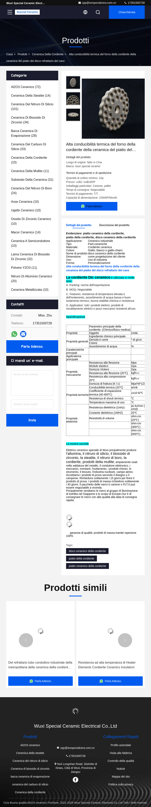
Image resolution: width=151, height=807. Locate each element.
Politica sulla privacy (120, 784)
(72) (26, 87)
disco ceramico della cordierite (87, 551)
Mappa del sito (121, 776)
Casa (9, 54)
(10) (29, 160)
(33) (28, 147)
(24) (31, 191)
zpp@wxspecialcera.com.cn (97, 2)
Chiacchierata (126, 12)
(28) (24, 133)
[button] (26, 640)
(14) (31, 95)
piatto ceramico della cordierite (87, 566)
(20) (31, 279)
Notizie (121, 768)
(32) (30, 257)
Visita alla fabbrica (121, 753)
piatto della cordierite (81, 558)
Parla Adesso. (32, 346)
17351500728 (134, 2)
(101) (32, 107)
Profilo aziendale (121, 745)
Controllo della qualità (121, 760)
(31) (32, 179)
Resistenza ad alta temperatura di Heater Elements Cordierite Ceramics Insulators (107, 665)
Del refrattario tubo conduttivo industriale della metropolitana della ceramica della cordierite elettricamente (40, 665)
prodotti (22, 54)
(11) (30, 171)
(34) (28, 120)
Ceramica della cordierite (48, 54)
